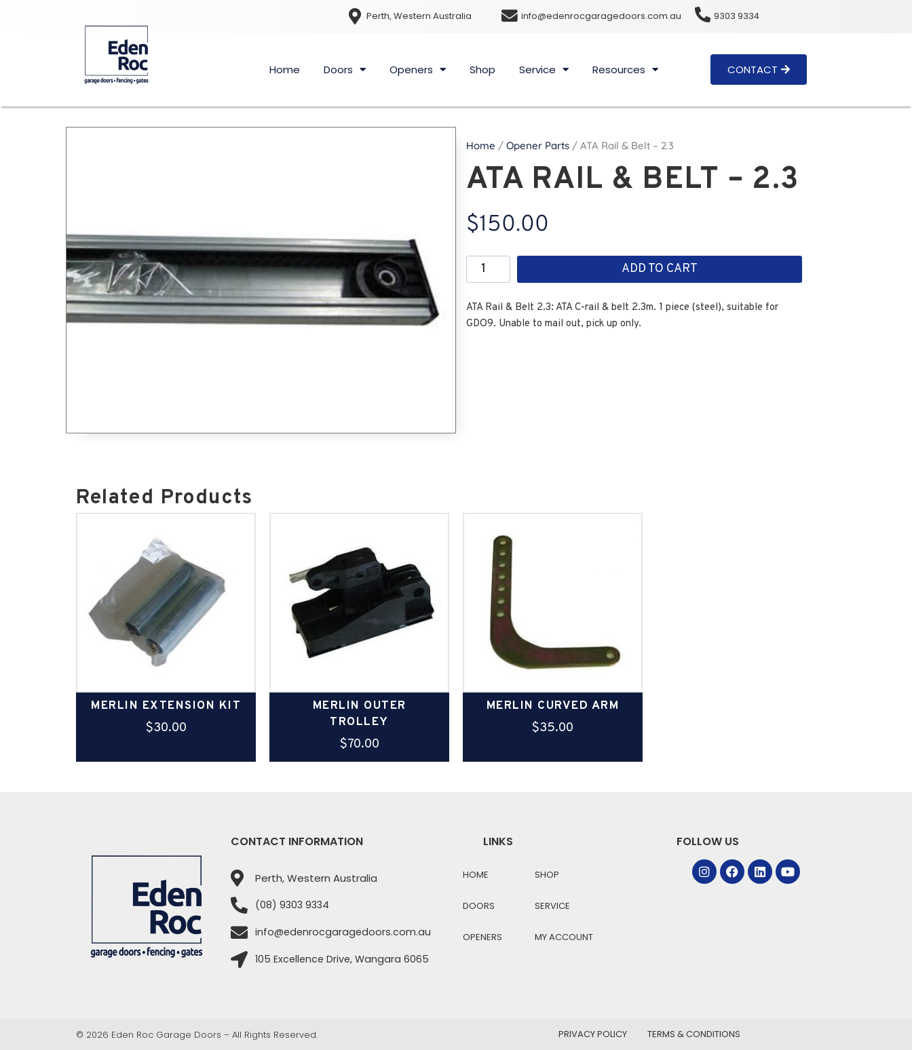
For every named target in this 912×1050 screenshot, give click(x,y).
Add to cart (660, 269)
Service (544, 69)
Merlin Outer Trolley (359, 714)
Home (284, 69)
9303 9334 (738, 15)
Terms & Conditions (693, 1034)
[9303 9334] (703, 15)
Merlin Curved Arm (553, 706)
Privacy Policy (592, 1034)
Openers (418, 69)
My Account (564, 937)
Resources (625, 69)
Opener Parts (537, 145)
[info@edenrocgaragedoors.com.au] (509, 16)
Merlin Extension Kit (166, 706)
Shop (482, 69)
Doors (345, 69)
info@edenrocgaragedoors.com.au (601, 15)
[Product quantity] (488, 269)
